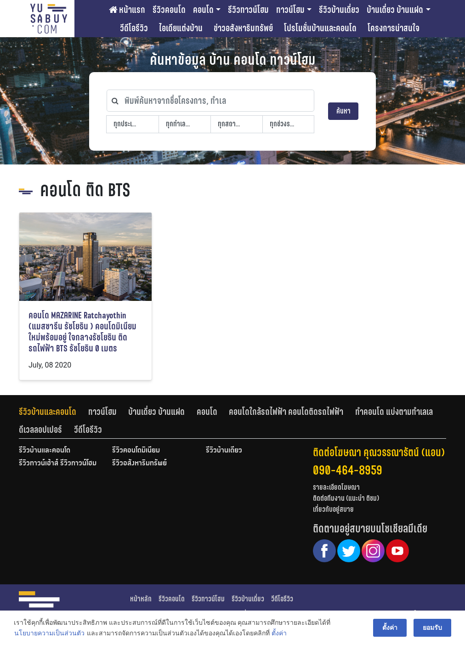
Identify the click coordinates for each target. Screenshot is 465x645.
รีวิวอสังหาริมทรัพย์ (139, 463)
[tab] (53, 411)
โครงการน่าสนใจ (394, 28)
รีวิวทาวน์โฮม (248, 9)
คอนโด (203, 9)
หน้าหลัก (141, 599)
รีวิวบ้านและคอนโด (47, 411)
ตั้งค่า (279, 633)
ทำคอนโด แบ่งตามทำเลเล (394, 411)
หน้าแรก (127, 9)
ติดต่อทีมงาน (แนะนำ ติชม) (346, 498)
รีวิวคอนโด (169, 9)
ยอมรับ (432, 627)
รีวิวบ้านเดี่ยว (339, 9)
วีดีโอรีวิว (134, 28)
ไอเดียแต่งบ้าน (181, 28)
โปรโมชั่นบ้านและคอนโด (320, 28)
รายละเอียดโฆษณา (336, 487)
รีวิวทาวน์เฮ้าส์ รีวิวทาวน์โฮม (57, 463)
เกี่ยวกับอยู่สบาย (333, 509)
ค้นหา (343, 111)
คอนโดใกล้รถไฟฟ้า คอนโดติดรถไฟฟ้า (286, 411)
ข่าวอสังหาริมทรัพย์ (243, 28)
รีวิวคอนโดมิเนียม (136, 450)
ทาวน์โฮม (290, 9)
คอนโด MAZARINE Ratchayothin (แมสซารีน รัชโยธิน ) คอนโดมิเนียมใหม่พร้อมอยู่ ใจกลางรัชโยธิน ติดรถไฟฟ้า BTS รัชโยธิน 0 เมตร (82, 332)
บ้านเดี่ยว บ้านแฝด (395, 9)
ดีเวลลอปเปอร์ (40, 429)
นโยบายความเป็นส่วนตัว (49, 633)
